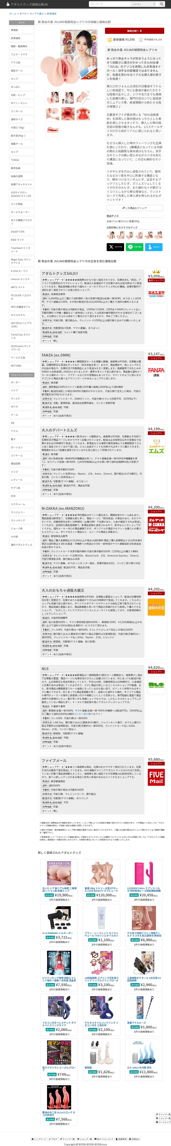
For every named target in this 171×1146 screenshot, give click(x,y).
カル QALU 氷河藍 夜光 (139, 1067)
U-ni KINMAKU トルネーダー (57, 933)
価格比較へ (134, 30)
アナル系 (15, 62)
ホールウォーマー (20, 212)
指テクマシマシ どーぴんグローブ (59, 1069)
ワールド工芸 (18, 357)
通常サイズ (17, 119)
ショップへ (158, 280)
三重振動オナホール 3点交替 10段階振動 (144, 979)
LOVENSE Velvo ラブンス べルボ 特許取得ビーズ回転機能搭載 (144, 889)
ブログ (53, 1139)
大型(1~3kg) (17, 127)
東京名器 (15, 168)
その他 (14, 536)
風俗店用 (15, 463)
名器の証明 (17, 176)
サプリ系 (15, 487)
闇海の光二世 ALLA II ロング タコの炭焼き (58, 1114)
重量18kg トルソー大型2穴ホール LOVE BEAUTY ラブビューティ (101, 890)
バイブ (14, 390)
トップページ (38, 1139)
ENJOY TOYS (18, 231)
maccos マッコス (20, 279)
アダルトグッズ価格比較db (27, 4)
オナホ (14, 406)
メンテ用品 (17, 204)
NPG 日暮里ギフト (20, 306)
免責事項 (121, 1139)
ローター (15, 382)
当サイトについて (103, 1139)
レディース (16, 479)
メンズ (14, 471)
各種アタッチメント (21, 184)
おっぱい (15, 86)
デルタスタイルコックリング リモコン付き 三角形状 (101, 1024)
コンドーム (17, 455)
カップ (14, 78)
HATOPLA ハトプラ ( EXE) (21, 324)
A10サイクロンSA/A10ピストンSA (21, 194)
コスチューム (18, 504)
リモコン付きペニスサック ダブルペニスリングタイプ (59, 1024)
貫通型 (14, 30)
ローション (17, 447)
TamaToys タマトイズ (20, 336)
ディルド (15, 398)
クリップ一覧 (67, 1139)
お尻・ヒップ (18, 95)
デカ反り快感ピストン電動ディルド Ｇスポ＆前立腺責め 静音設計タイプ (144, 935)
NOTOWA (16, 365)
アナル (14, 431)
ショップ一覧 (84, 1139)
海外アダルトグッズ (21, 544)
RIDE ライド (17, 239)
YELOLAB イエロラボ (21, 297)
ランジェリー (18, 512)
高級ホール (17, 143)
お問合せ (134, 1139)
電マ (13, 439)
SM (12, 423)
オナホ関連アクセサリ (21, 221)
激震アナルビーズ (136, 1022)
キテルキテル (18, 315)
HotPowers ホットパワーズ (21, 347)
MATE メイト (18, 287)
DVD (13, 496)
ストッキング (18, 520)
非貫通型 (15, 38)
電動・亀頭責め (19, 46)
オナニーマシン (19, 103)
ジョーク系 (17, 528)
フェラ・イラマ (19, 54)
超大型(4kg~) (18, 135)
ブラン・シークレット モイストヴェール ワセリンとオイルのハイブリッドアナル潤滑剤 (101, 935)
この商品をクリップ (134, 208)
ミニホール (17, 111)
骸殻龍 (88, 1067)
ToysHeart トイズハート (20, 249)
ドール (14, 414)
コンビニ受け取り (83, 714)
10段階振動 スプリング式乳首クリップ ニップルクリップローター (102, 980)
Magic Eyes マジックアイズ (21, 261)
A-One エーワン (19, 271)
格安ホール (17, 70)
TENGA (15, 160)
